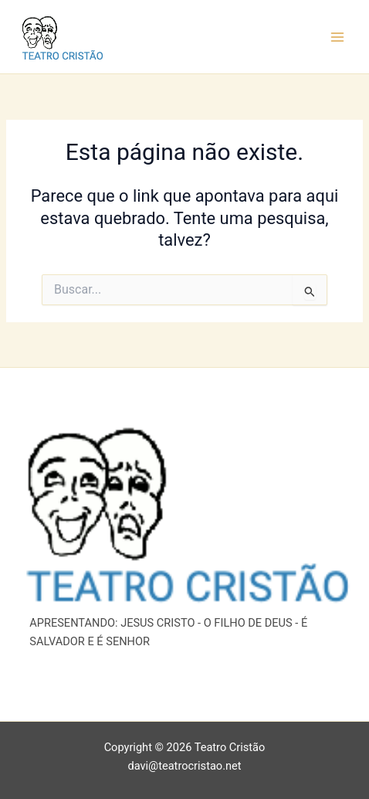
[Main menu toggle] (337, 37)
